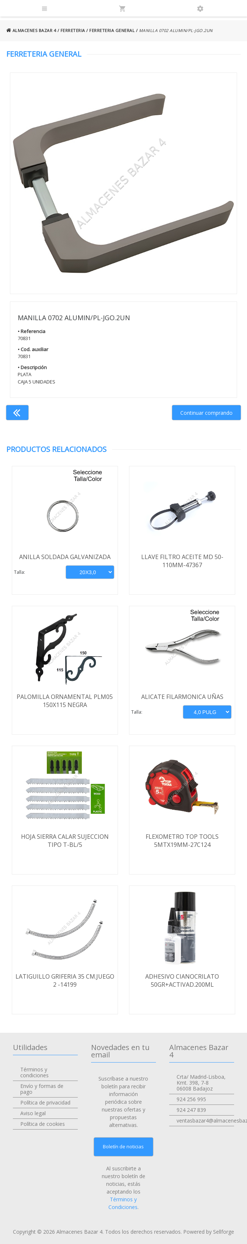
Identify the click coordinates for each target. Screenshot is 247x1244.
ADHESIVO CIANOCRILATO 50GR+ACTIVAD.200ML (182, 980)
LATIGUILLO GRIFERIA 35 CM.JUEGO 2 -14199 (64, 980)
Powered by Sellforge (208, 1231)
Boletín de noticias (123, 1146)
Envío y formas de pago (41, 1088)
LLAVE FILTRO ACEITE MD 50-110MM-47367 (182, 561)
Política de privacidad (45, 1102)
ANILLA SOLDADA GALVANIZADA (65, 557)
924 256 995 (191, 1099)
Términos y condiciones (34, 1072)
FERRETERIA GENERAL (112, 30)
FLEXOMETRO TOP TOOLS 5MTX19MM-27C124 (182, 841)
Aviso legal (33, 1113)
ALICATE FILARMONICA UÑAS (182, 697)
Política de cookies (42, 1123)
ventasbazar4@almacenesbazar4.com (205, 1120)
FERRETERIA (72, 30)
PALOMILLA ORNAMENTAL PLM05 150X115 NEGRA (65, 701)
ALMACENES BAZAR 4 (31, 30)
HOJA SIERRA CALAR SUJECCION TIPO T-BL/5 (65, 841)
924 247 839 (191, 1109)
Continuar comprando (206, 412)
